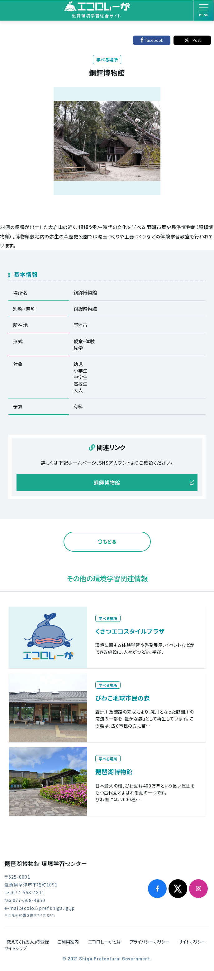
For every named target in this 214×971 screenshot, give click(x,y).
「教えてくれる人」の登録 (26, 941)
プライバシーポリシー (149, 941)
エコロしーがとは (104, 941)
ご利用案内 (68, 941)
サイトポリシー (192, 941)
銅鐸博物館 (107, 482)
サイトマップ (15, 948)
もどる (107, 541)
